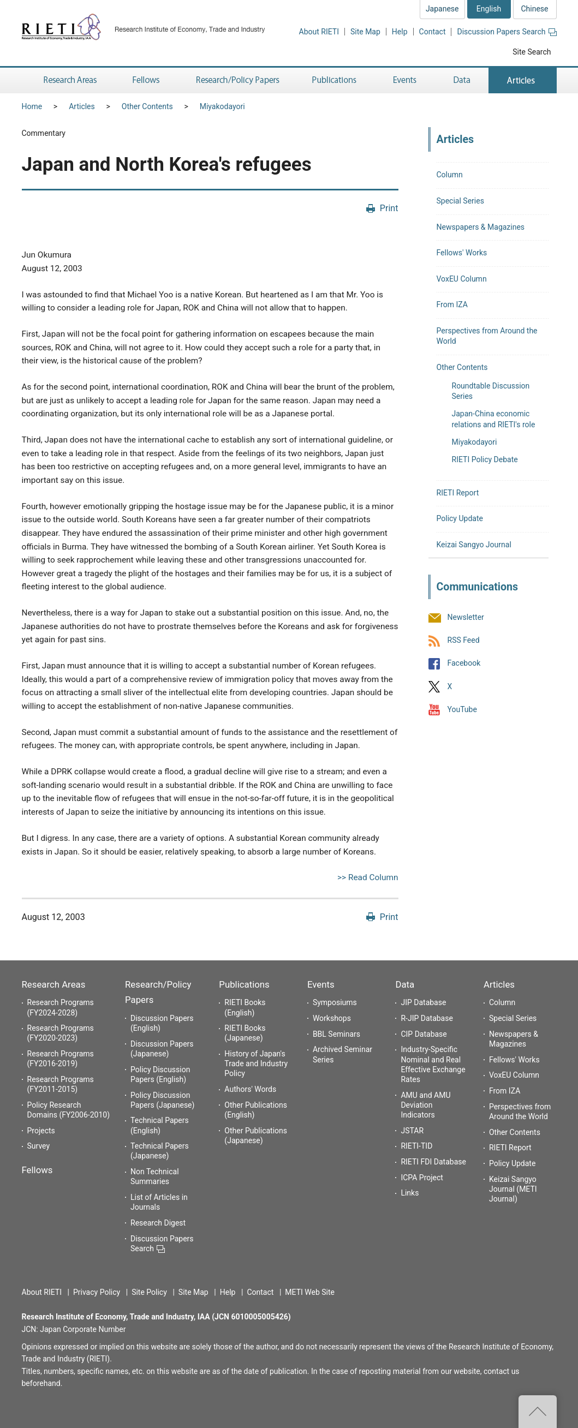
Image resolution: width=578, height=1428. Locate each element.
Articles (82, 106)
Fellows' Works (462, 252)
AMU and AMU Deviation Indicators (425, 1105)
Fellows (37, 1169)
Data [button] (461, 80)
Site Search (532, 51)
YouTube (462, 709)
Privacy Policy (96, 1292)
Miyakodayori (222, 106)
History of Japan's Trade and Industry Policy (256, 1063)
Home (32, 106)
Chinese (534, 8)
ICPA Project (422, 1177)
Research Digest (158, 1222)
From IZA (452, 304)
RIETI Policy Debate (485, 459)
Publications (244, 984)
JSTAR (412, 1130)
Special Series (460, 200)
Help (400, 31)
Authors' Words (250, 1089)
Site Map (365, 31)
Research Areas (54, 984)
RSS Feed (464, 640)
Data (404, 984)
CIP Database (423, 1034)
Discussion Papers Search (506, 31)
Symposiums (335, 1002)
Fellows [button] (146, 80)
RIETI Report (458, 492)
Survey (38, 1146)
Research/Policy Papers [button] (237, 80)
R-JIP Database (426, 1018)
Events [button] (405, 80)
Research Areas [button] (68, 80)
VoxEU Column (462, 278)
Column (450, 174)
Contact (432, 31)
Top (538, 1411)
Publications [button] (335, 80)
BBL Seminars (336, 1034)
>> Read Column (367, 877)
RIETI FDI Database (433, 1161)
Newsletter (466, 617)
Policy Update (460, 518)
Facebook (464, 663)
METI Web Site (310, 1292)
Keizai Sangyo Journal (474, 544)
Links (410, 1192)
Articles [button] (522, 80)
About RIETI (319, 31)
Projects (41, 1130)
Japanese (442, 8)
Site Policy (149, 1292)
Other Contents (147, 106)
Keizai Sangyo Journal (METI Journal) (513, 1189)
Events (321, 984)
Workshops (332, 1018)
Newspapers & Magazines (481, 227)
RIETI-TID (416, 1146)
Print (389, 208)
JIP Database (423, 1002)
